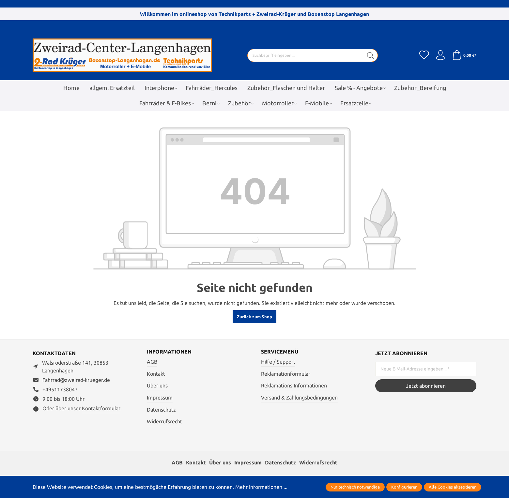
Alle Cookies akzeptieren (452, 487)
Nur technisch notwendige (355, 487)
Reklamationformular (285, 374)
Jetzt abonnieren (426, 386)
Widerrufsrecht (164, 421)
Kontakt (156, 374)
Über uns (157, 385)
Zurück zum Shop (254, 316)
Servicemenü (279, 352)
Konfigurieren (404, 487)
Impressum (160, 397)
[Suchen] (370, 55)
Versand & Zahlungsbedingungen (299, 397)
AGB (152, 362)
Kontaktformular (101, 408)
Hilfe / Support (278, 362)
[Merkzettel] (424, 55)
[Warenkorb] (464, 55)
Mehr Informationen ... (261, 487)
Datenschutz (161, 410)
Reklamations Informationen (294, 385)
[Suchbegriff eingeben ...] (305, 55)
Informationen (169, 352)
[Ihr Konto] (440, 55)
